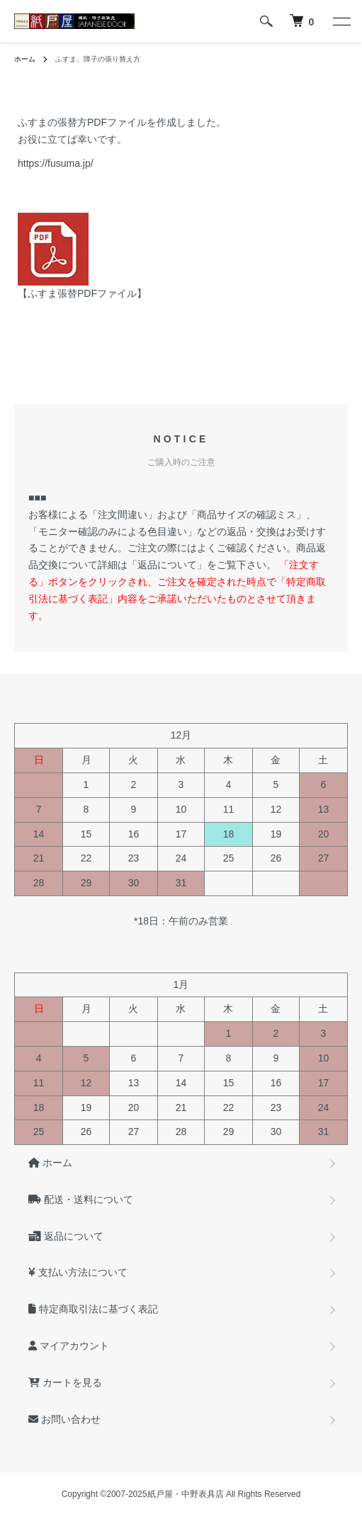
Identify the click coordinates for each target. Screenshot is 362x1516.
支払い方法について (78, 1272)
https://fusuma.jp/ (56, 163)
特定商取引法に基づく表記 (93, 1309)
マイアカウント (68, 1345)
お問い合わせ (64, 1419)
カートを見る (65, 1382)
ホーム (24, 59)
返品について (65, 1236)
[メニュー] (340, 21)
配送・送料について (80, 1199)
